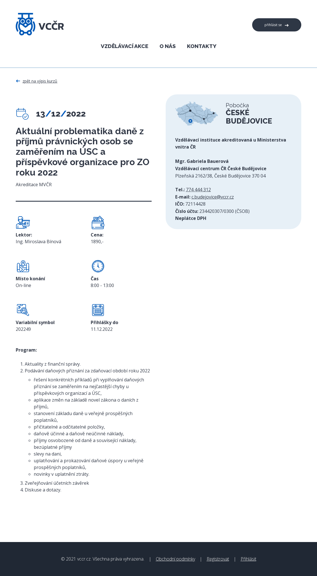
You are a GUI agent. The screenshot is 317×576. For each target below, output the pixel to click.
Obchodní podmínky (175, 559)
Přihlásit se (273, 24)
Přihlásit (248, 559)
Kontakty (201, 46)
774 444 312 (198, 189)
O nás (167, 46)
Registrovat (218, 559)
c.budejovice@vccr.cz (212, 197)
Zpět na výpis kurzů (39, 81)
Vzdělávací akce (124, 46)
